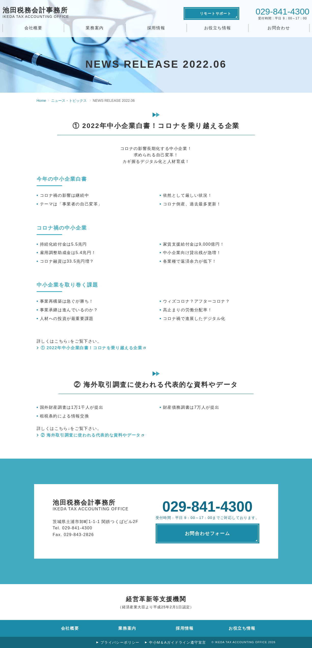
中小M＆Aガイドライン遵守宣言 (176, 642)
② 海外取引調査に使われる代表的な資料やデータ (91, 435)
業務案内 (94, 28)
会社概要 (33, 28)
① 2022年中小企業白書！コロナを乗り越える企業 (91, 348)
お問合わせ (279, 28)
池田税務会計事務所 (36, 13)
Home (41, 100)
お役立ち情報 (217, 28)
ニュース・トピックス (69, 100)
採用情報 (156, 28)
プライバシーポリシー (118, 642)
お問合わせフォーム (207, 533)
